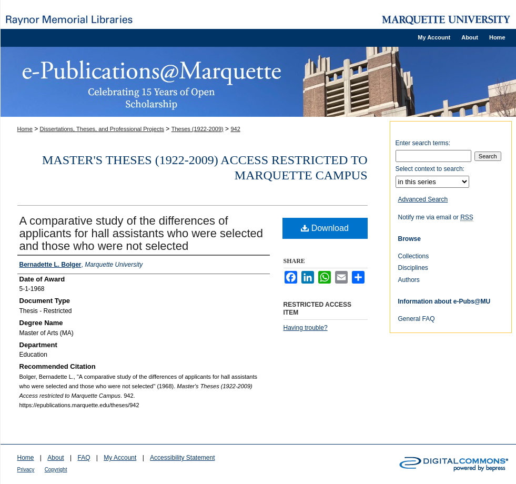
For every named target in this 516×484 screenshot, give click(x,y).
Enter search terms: (423, 143)
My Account (120, 457)
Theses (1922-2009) (197, 129)
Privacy (26, 469)
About (55, 457)
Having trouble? (306, 327)
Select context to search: (430, 169)
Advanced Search (423, 199)
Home (25, 129)
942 (235, 129)
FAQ (83, 457)
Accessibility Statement (182, 457)
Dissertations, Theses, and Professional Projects (102, 129)
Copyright (56, 469)
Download (325, 228)
